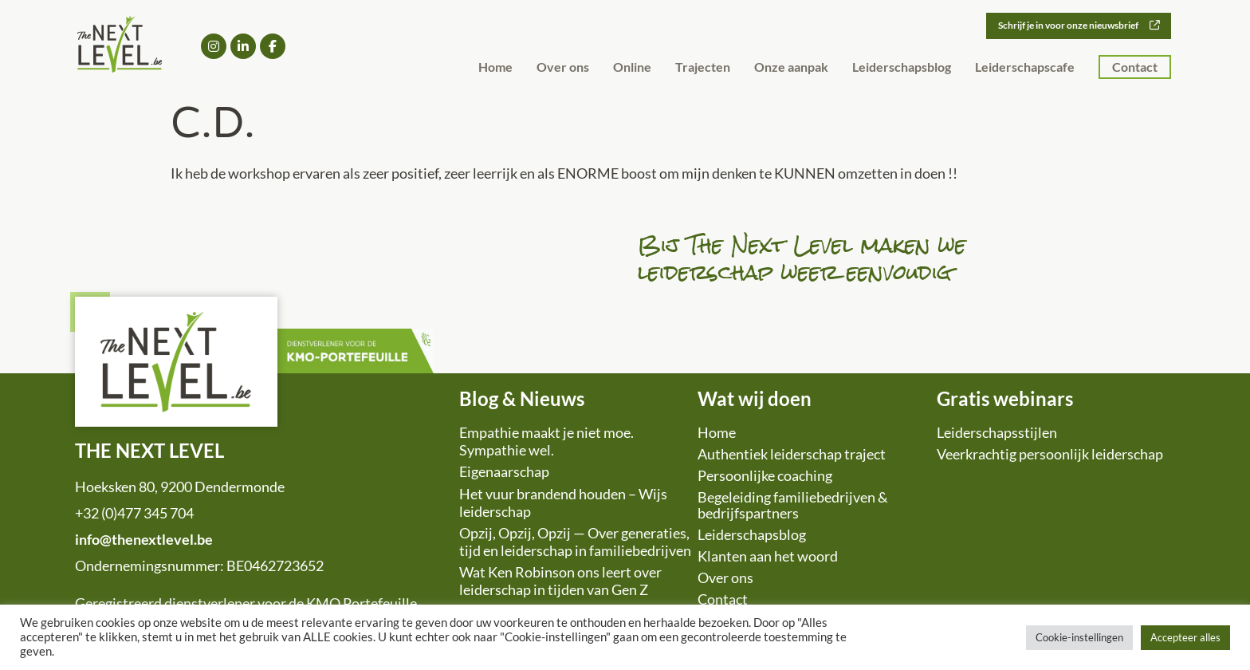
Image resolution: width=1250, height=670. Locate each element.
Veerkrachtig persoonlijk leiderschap (1050, 454)
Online (632, 67)
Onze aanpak (791, 67)
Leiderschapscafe (1025, 67)
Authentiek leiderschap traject (792, 454)
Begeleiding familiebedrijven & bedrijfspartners (793, 505)
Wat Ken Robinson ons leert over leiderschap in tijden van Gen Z (560, 580)
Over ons (563, 67)
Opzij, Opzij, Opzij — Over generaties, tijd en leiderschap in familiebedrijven (575, 541)
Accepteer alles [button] (1185, 637)
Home (495, 67)
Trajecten (702, 67)
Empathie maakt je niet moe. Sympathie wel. (546, 441)
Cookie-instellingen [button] (1079, 637)
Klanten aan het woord (768, 556)
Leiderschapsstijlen (997, 432)
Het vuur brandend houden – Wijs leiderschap (563, 502)
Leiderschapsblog (901, 67)
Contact (1135, 67)
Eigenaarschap (504, 471)
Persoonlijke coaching (765, 475)
